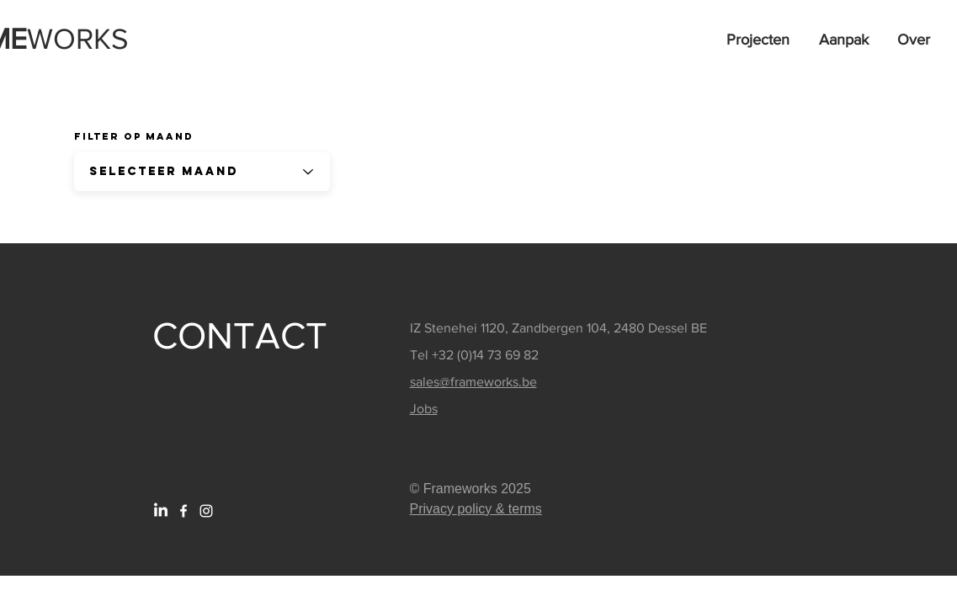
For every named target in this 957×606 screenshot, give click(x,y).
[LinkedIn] (160, 510)
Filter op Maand (134, 136)
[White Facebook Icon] (183, 510)
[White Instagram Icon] (206, 510)
